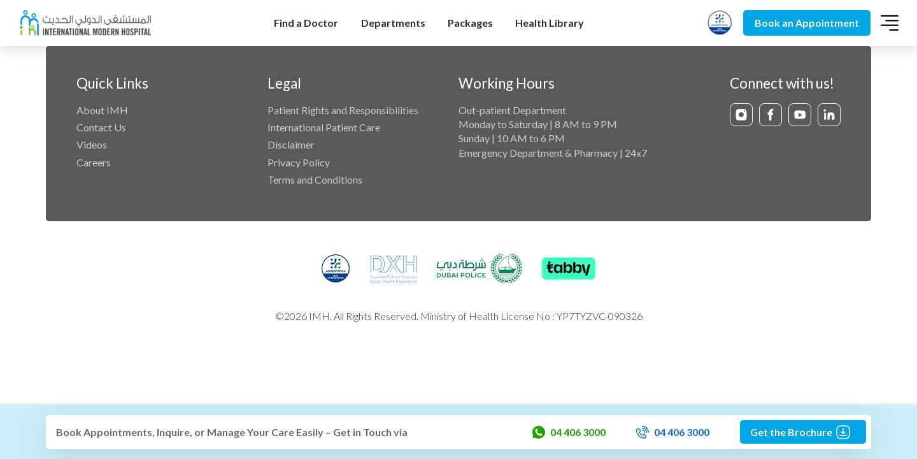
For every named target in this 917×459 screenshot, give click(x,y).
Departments (393, 23)
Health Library (549, 23)
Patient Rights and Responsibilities (342, 110)
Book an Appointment (807, 23)
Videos (91, 144)
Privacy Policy (298, 162)
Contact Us (101, 127)
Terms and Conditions (314, 179)
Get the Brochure (803, 432)
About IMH (102, 110)
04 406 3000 (569, 432)
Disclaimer (291, 144)
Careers (93, 162)
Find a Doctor (306, 23)
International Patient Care (323, 127)
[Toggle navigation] (890, 23)
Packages (470, 23)
